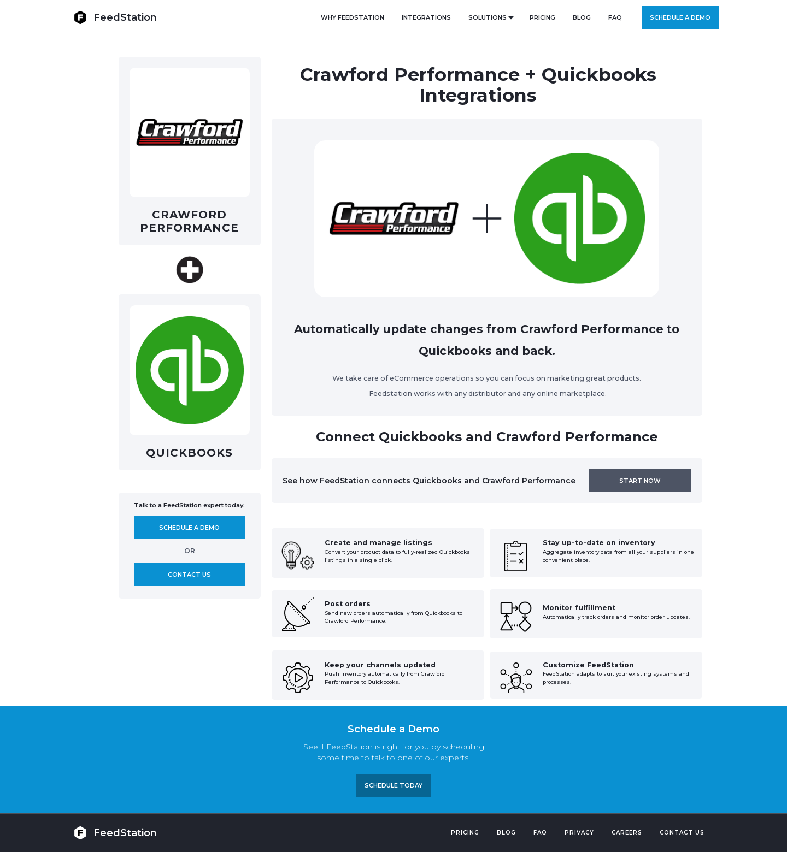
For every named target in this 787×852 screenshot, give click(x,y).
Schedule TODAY (393, 785)
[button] (490, 17)
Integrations (426, 17)
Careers (627, 832)
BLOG (582, 17)
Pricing (465, 832)
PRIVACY (579, 832)
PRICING (542, 17)
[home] (115, 17)
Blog (506, 832)
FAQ (615, 17)
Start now (640, 480)
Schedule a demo (680, 17)
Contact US (682, 832)
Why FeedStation (352, 17)
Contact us (189, 574)
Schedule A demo (189, 527)
